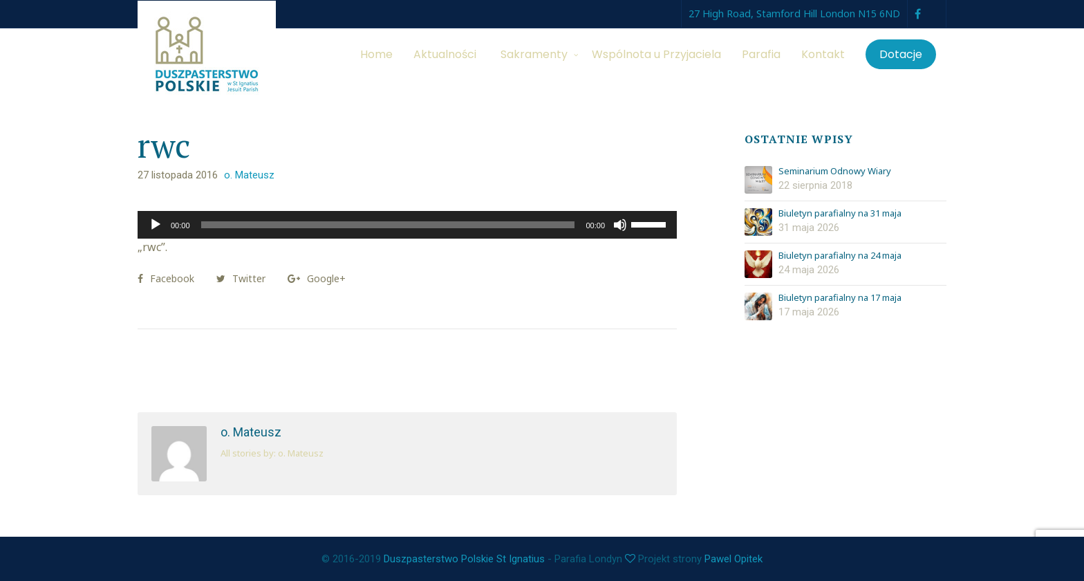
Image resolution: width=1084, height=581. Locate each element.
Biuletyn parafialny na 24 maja (839, 255)
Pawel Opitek (733, 559)
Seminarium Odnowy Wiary (834, 171)
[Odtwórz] (155, 225)
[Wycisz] (620, 225)
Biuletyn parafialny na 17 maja (839, 298)
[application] (407, 225)
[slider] (388, 224)
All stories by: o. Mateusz (272, 453)
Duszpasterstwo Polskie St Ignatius (464, 559)
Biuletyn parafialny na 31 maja (839, 213)
